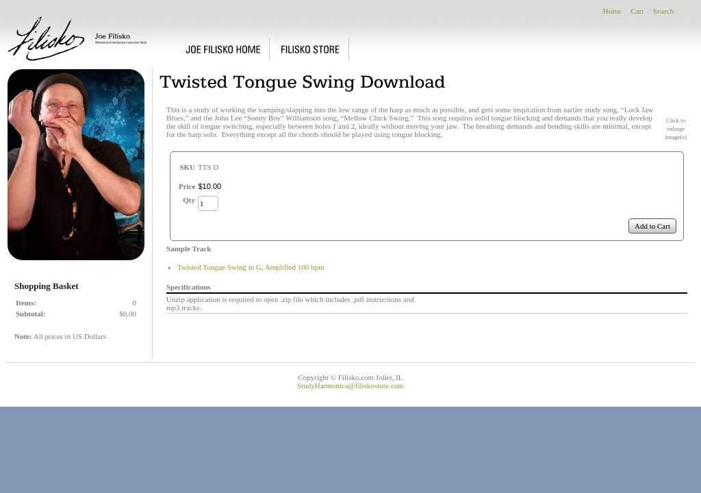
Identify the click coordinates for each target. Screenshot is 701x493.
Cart (636, 11)
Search (663, 11)
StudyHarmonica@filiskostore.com (350, 385)
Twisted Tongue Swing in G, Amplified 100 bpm (250, 267)
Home (612, 11)
